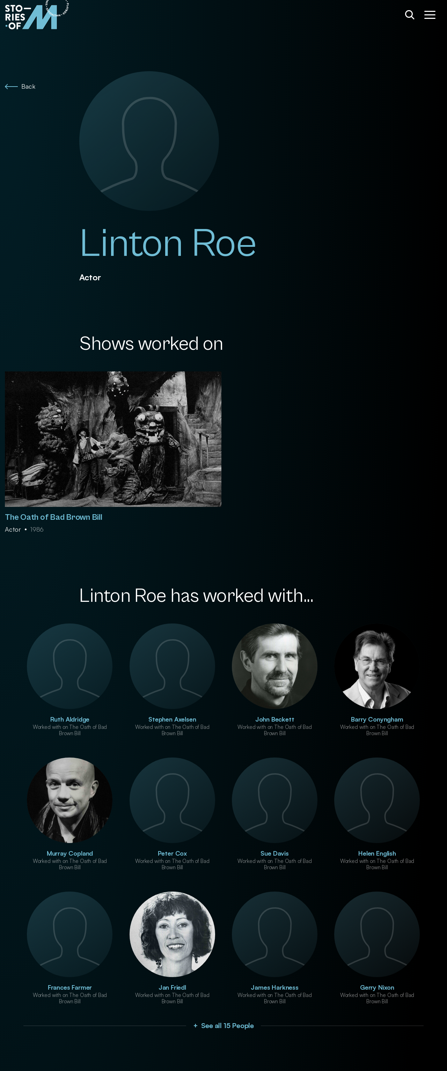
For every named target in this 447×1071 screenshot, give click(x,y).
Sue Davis (274, 853)
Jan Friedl (172, 987)
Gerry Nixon (377, 987)
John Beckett (274, 719)
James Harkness (274, 987)
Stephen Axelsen (172, 719)
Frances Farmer (70, 987)
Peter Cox (172, 853)
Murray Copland (70, 853)
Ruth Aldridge (70, 719)
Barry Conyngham (377, 719)
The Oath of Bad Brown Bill (53, 517)
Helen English (377, 853)
